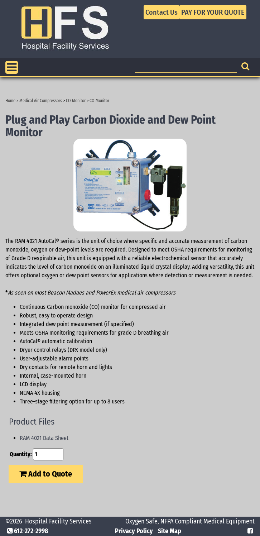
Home (10, 100)
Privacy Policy (134, 531)
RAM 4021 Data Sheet (44, 438)
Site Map (169, 531)
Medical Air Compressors (40, 100)
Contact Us (161, 12)
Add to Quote (45, 474)
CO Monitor (76, 100)
